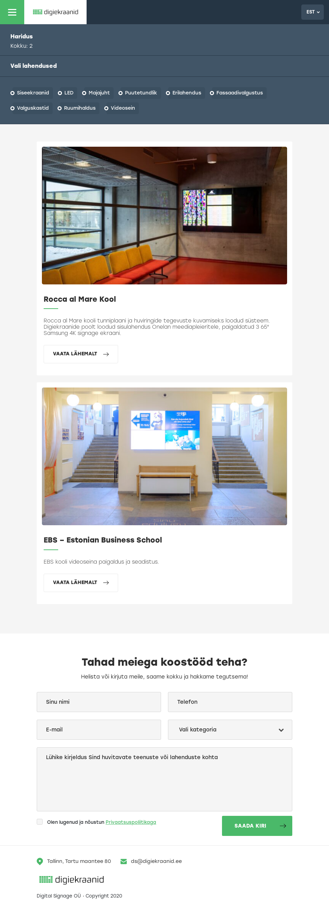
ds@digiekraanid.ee (151, 861)
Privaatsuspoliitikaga (131, 822)
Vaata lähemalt (81, 354)
